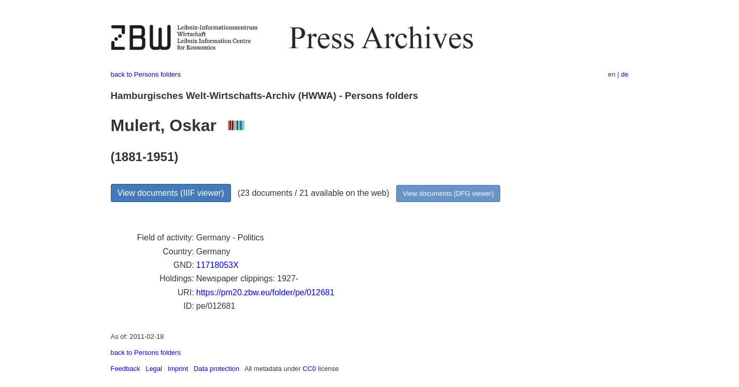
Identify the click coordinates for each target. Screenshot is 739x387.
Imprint (178, 368)
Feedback (125, 368)
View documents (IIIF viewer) (171, 193)
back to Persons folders (146, 74)
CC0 (309, 368)
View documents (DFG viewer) (448, 193)
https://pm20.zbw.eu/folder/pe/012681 (265, 292)
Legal (154, 368)
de (624, 74)
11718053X (217, 265)
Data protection (216, 368)
